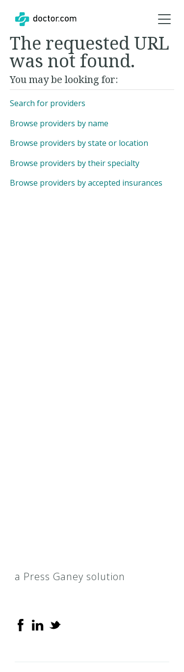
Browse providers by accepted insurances (86, 182)
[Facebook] (20, 624)
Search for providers (47, 103)
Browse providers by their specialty (74, 163)
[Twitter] (55, 624)
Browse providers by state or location (79, 143)
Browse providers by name (59, 123)
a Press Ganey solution (70, 576)
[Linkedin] (38, 624)
